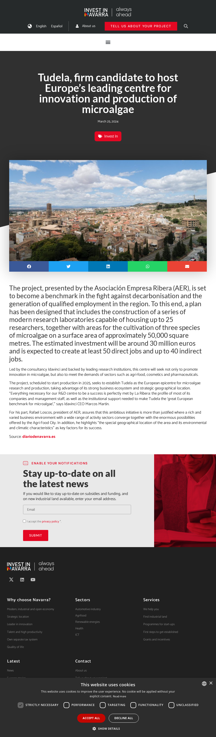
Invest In (111, 136)
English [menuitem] (41, 26)
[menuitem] (41, 26)
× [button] (210, 683)
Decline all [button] (123, 718)
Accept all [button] (91, 718)
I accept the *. (44, 521)
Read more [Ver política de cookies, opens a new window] (119, 696)
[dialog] (108, 707)
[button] (186, 26)
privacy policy (50, 521)
